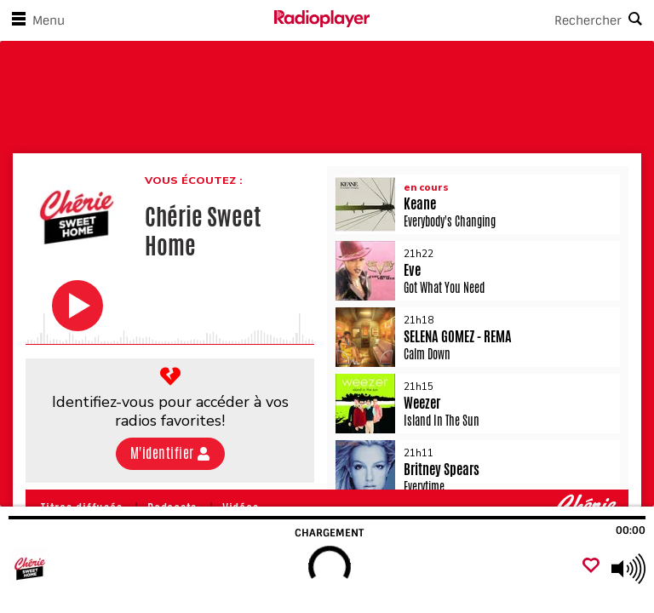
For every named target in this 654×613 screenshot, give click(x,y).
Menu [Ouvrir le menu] (35, 20)
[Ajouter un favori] (591, 566)
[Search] (512, 20)
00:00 (630, 530)
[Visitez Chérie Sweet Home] (104, 568)
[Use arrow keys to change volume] (628, 569)
